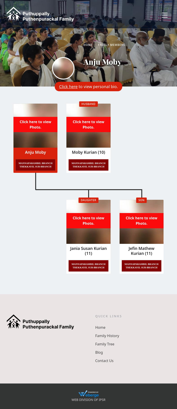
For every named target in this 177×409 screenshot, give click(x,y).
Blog (99, 352)
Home (88, 45)
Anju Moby (35, 152)
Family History (107, 335)
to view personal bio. (88, 86)
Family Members (111, 45)
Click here (68, 86)
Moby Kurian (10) (88, 152)
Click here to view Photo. (35, 124)
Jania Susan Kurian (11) (88, 251)
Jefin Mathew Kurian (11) (141, 251)
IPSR (102, 400)
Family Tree (104, 344)
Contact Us (104, 360)
